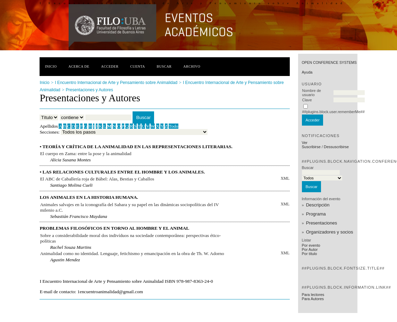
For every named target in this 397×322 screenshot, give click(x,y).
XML (285, 178)
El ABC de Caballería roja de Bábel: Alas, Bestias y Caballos (97, 178)
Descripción (318, 204)
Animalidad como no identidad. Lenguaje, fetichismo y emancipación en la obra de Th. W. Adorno (132, 253)
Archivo (191, 66)
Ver (304, 143)
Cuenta (137, 66)
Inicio (51, 66)
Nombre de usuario (311, 92)
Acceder (109, 66)
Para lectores (313, 295)
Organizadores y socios (329, 232)
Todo (173, 126)
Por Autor (310, 249)
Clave (307, 100)
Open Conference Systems (329, 63)
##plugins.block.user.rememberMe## (333, 112)
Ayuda (307, 72)
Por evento (311, 245)
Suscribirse (311, 147)
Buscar (164, 66)
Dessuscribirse (336, 147)
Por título (309, 254)
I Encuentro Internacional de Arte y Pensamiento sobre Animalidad (116, 82)
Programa (316, 214)
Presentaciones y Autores (89, 89)
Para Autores (313, 299)
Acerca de (78, 66)
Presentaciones (321, 223)
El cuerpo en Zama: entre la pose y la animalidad (85, 153)
